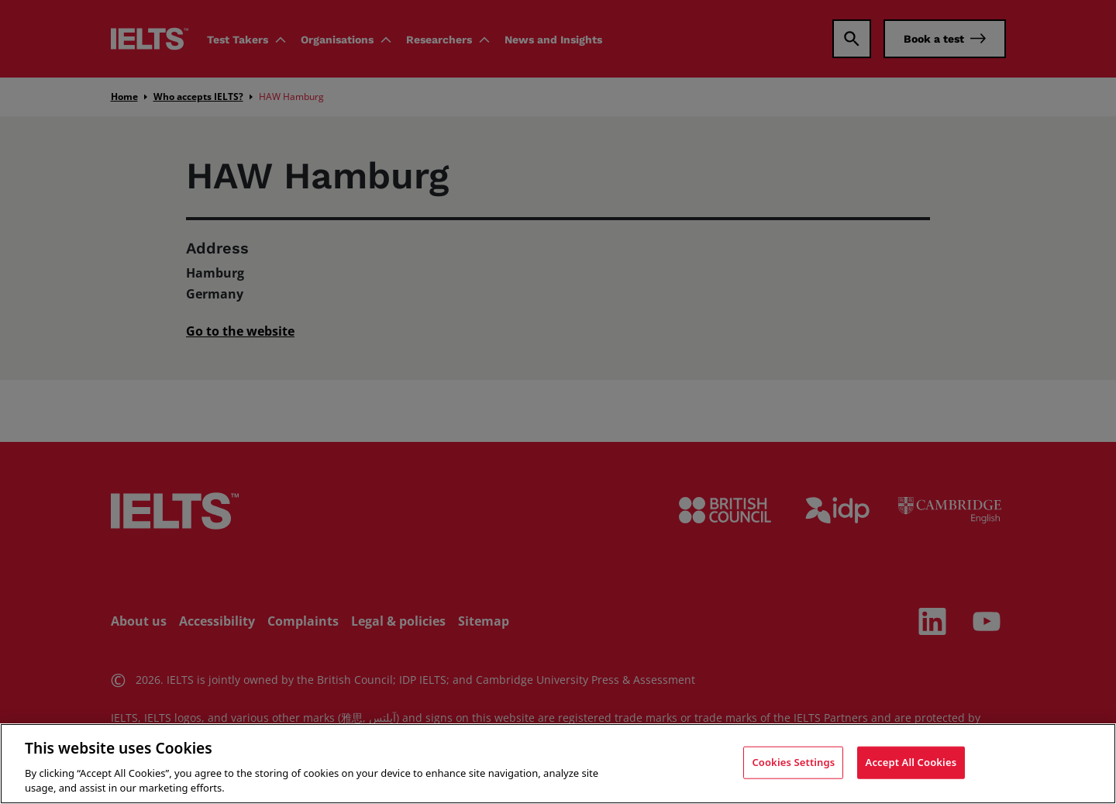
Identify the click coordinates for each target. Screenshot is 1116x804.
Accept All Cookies (911, 762)
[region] (558, 763)
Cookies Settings (793, 762)
